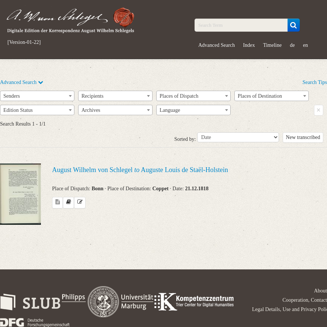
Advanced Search (216, 45)
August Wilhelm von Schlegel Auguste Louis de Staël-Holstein (140, 170)
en (305, 45)
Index (249, 45)
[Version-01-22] (24, 42)
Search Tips (314, 82)
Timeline (272, 45)
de (292, 45)
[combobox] (37, 96)
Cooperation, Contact (304, 300)
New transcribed (303, 137)
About (320, 291)
